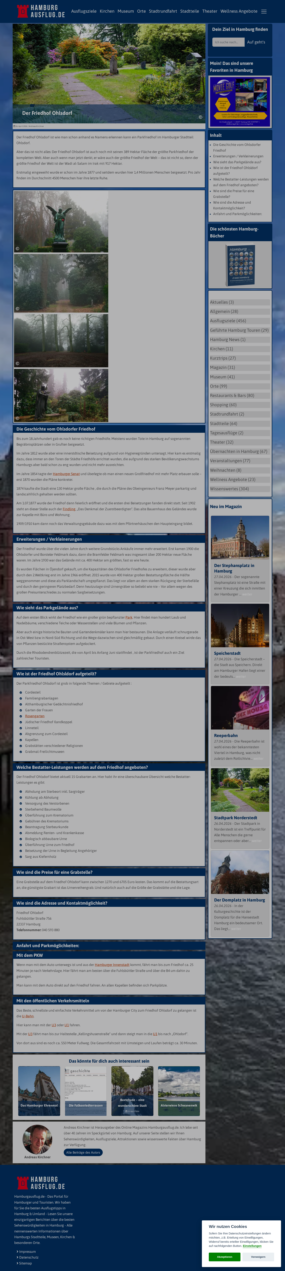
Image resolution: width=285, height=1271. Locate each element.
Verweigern (258, 1256)
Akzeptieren (224, 1256)
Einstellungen (252, 1245)
